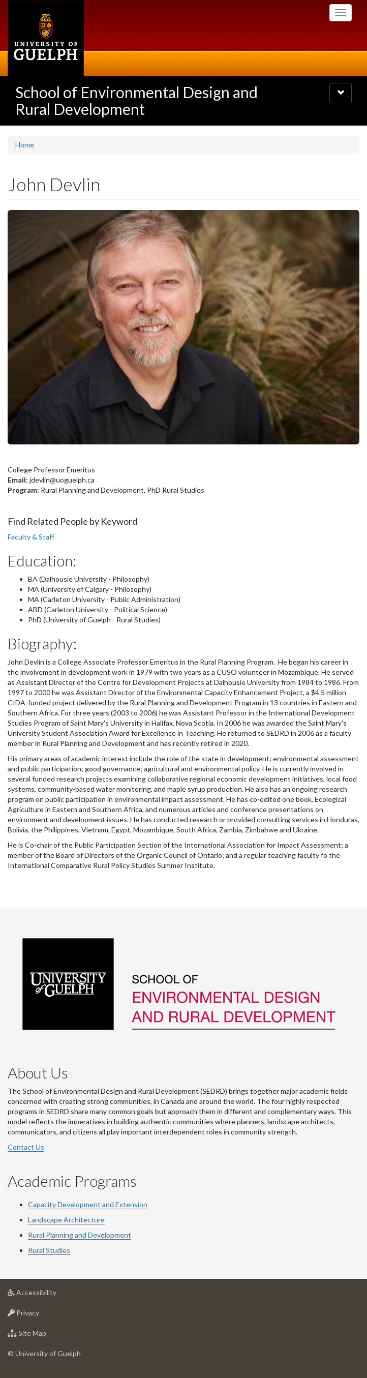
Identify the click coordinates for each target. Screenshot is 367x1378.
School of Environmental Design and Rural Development (136, 100)
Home (24, 144)
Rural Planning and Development (79, 1235)
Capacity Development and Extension (87, 1204)
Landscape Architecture (66, 1219)
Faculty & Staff (31, 536)
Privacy (39, 1315)
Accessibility (48, 1295)
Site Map (43, 1335)
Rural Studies (49, 1250)
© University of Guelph (44, 1353)
